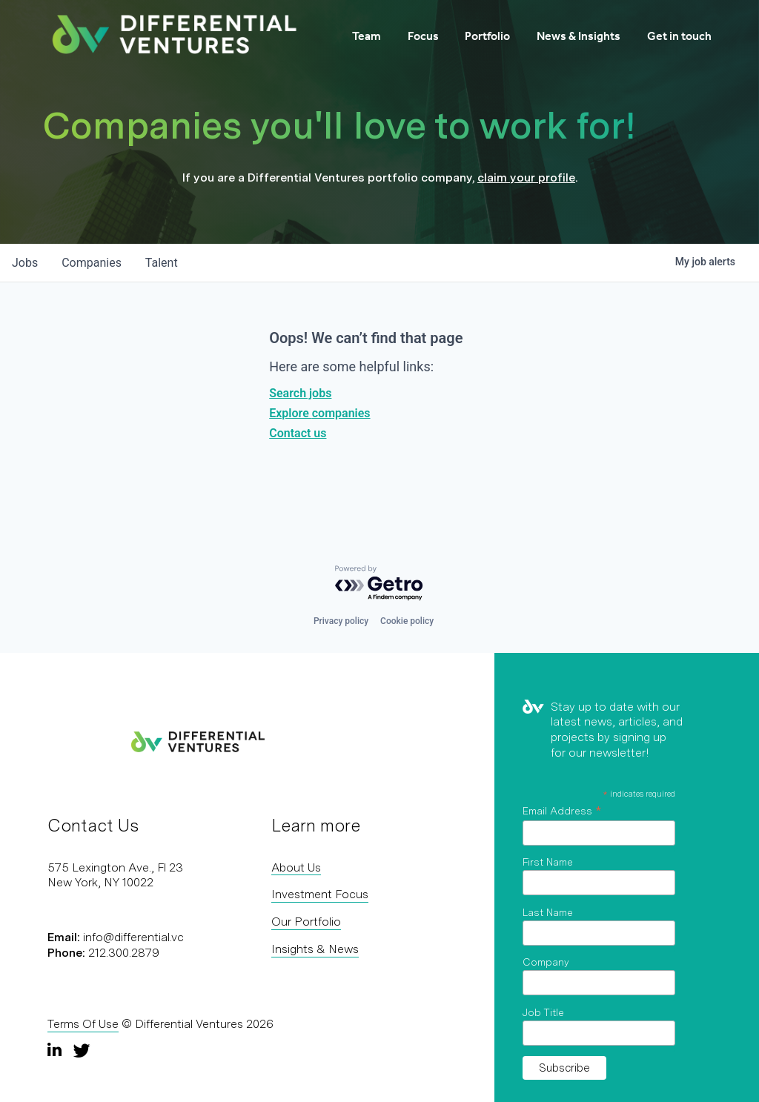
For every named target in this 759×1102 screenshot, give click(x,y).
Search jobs (300, 393)
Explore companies (319, 413)
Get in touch (679, 36)
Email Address (562, 810)
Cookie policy (407, 621)
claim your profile (526, 177)
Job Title (543, 1012)
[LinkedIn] (56, 1050)
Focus (423, 36)
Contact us (297, 433)
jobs (25, 263)
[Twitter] (81, 1050)
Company (546, 962)
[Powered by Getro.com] (379, 583)
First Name (548, 862)
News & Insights (578, 36)
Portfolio (487, 36)
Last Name (548, 912)
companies (92, 263)
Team (366, 36)
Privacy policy (341, 621)
